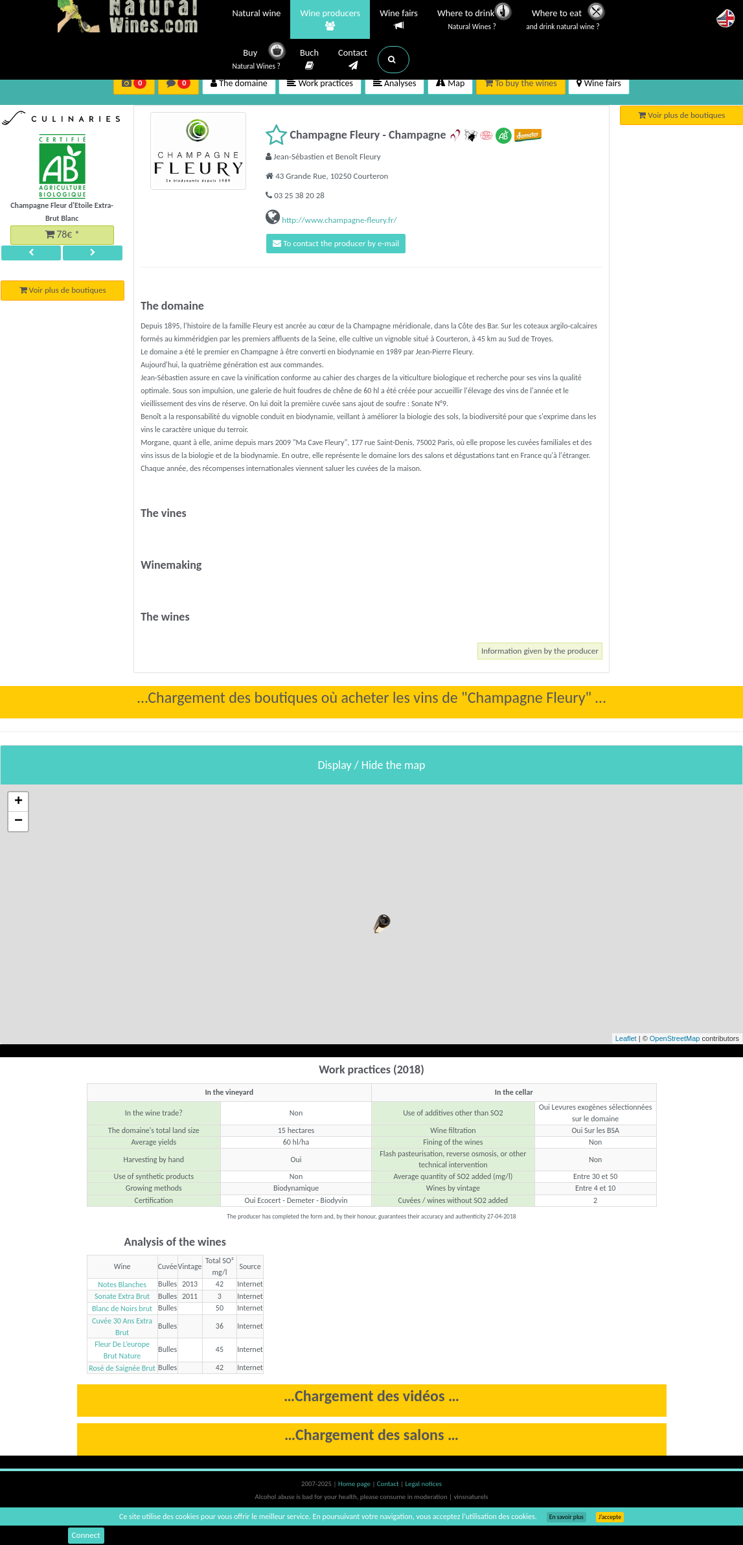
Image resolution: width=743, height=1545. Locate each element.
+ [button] (18, 804)
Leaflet (626, 1041)
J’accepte (610, 1517)
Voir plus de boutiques (62, 295)
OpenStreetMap (675, 1041)
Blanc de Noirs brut (122, 1310)
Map (450, 83)
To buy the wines (521, 83)
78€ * (62, 236)
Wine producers (330, 20)
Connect (87, 1534)
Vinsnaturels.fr (139, 17)
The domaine (239, 83)
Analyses (395, 83)
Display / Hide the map (371, 768)
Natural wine (257, 14)
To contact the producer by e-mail (342, 244)
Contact (352, 59)
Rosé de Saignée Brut (122, 1370)
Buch (309, 59)
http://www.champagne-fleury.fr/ (338, 220)
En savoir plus (566, 1517)
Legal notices (424, 1486)
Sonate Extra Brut (122, 1298)
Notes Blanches (122, 1286)
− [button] (18, 824)
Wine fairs (399, 19)
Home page (355, 1486)
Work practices (320, 83)
